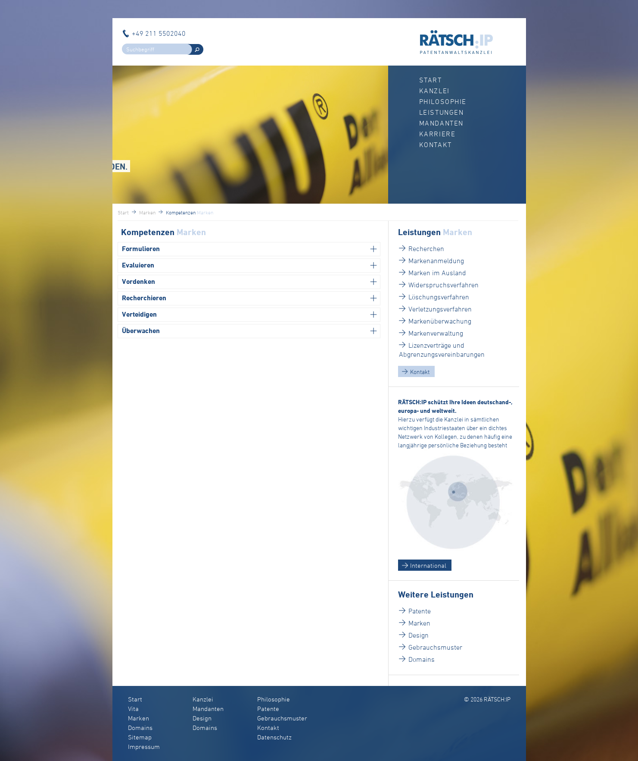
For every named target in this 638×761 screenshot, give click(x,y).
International (428, 565)
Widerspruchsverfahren (443, 285)
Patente (419, 611)
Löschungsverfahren (438, 297)
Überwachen (141, 331)
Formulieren (141, 249)
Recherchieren (144, 298)
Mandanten (441, 123)
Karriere (437, 134)
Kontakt (435, 144)
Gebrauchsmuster (435, 647)
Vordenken (138, 281)
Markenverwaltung (435, 333)
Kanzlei (434, 90)
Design (418, 635)
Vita (133, 708)
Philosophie (443, 101)
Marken (419, 623)
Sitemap (140, 737)
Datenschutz (274, 737)
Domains (421, 659)
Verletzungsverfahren (440, 309)
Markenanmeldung (436, 260)
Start (430, 80)
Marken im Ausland (437, 273)
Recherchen (426, 248)
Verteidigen (139, 314)
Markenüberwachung (439, 321)
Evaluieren (138, 265)
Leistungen (441, 112)
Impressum (144, 746)
